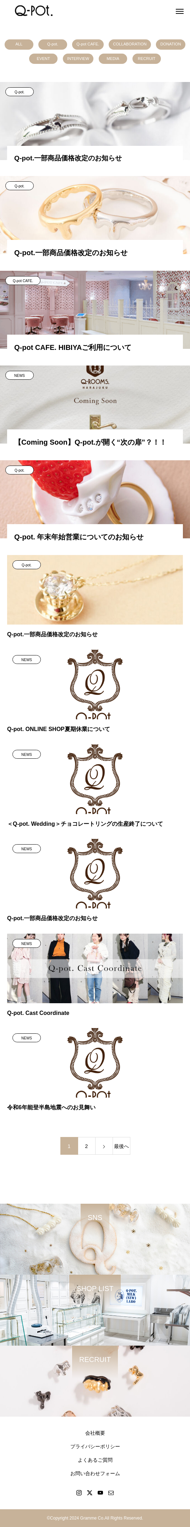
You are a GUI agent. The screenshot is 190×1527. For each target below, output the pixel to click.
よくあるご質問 (95, 1460)
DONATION (170, 44)
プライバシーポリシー (95, 1446)
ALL (18, 44)
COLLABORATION (129, 44)
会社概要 (95, 1433)
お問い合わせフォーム (95, 1473)
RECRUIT (147, 58)
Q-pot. (52, 44)
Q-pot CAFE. (87, 44)
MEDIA (113, 58)
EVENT (43, 58)
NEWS (19, 376)
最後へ (121, 1146)
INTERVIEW (78, 58)
